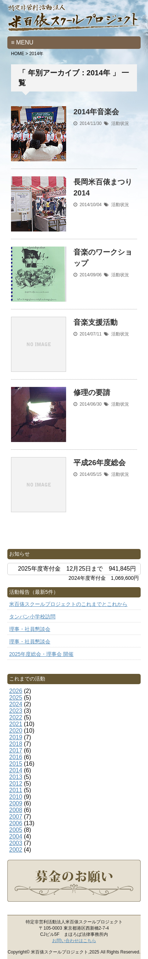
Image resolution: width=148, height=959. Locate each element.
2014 (15, 770)
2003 (15, 843)
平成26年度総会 (99, 463)
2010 (15, 797)
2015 (15, 764)
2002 (15, 850)
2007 (15, 816)
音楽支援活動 (95, 322)
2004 (15, 836)
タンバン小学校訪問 (32, 616)
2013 (15, 777)
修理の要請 (91, 392)
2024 (15, 704)
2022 (15, 717)
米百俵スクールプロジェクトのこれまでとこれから (68, 604)
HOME (17, 53)
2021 (15, 724)
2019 (15, 737)
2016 (15, 757)
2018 (15, 744)
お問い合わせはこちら (74, 940)
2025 (15, 697)
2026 (15, 691)
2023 (15, 711)
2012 (15, 783)
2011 (15, 790)
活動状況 (120, 123)
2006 (15, 823)
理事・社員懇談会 (29, 629)
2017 (15, 750)
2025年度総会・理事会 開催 (41, 654)
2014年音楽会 (96, 112)
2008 (15, 810)
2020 (15, 731)
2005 (15, 830)
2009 (15, 803)
